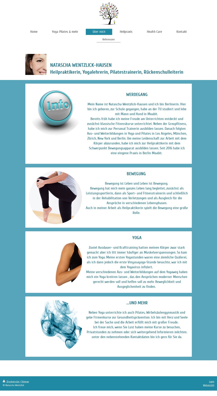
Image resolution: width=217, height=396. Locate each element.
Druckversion (11, 381)
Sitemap (25, 381)
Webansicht (208, 385)
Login (211, 381)
